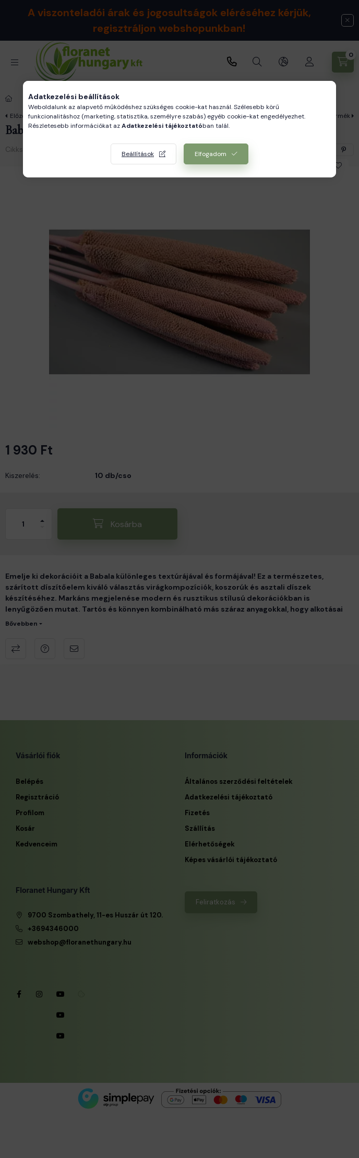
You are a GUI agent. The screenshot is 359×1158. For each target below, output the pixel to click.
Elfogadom (210, 154)
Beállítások (138, 154)
